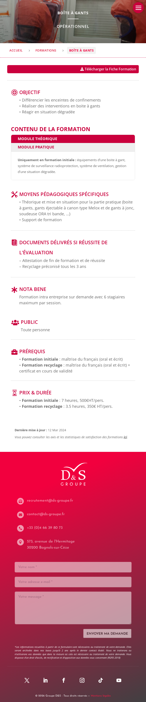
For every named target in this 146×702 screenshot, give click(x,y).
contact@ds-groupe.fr (47, 514)
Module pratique (36, 147)
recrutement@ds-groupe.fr (51, 500)
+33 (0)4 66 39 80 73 (46, 528)
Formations (45, 50)
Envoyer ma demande (106, 632)
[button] (138, 7)
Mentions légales (101, 696)
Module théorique (37, 138)
